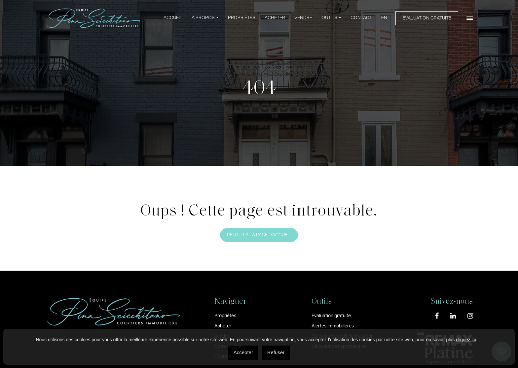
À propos (203, 18)
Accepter (243, 352)
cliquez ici (466, 339)
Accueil (173, 18)
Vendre (303, 18)
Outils (329, 18)
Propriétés (241, 18)
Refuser (276, 352)
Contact (361, 18)
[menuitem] (384, 18)
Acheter (275, 18)
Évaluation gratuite (426, 18)
